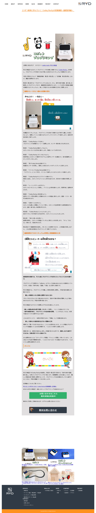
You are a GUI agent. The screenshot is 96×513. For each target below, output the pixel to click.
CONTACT (25, 498)
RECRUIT (79, 488)
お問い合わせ (27, 503)
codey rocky (46, 65)
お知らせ (59, 490)
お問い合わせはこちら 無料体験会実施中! (50, 394)
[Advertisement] (47, 23)
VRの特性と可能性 (49, 490)
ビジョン (66, 490)
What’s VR (47, 488)
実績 (58, 492)
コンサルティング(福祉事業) (30, 495)
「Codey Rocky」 (63, 70)
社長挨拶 (66, 492)
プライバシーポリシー (29, 505)
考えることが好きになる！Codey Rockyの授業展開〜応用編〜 (40, 386)
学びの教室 (53, 65)
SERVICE (25, 488)
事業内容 (26, 490)
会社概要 (72, 490)
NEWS (57, 488)
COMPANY (66, 488)
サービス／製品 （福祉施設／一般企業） (33, 492)
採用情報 (80, 490)
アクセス (72, 492)
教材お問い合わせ (48, 410)
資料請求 (26, 501)
